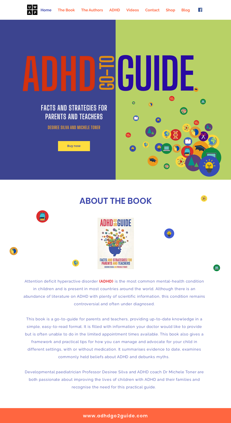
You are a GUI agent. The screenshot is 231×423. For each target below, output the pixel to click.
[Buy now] (74, 146)
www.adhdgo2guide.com (115, 416)
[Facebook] (200, 10)
